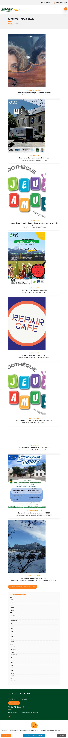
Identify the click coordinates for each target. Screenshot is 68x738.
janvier (12, 610)
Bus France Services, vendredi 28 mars (34, 158)
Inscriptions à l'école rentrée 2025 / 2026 (34, 513)
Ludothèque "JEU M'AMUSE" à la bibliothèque (34, 420)
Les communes (46, 2)
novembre (13, 618)
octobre (13, 652)
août (12, 623)
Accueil (10, 23)
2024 (11, 644)
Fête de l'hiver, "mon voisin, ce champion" (34, 448)
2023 (11, 678)
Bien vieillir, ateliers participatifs (34, 290)
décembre (13, 615)
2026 (11, 597)
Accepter (6, 735)
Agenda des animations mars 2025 (34, 578)
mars (12, 605)
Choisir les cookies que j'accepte (34, 735)
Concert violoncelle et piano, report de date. (34, 93)
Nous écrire (13, 703)
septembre (14, 620)
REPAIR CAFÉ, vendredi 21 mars (34, 355)
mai (12, 599)
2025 (11, 613)
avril (12, 602)
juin (12, 628)
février (12, 607)
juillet (12, 626)
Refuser (62, 735)
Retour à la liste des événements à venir (22, 586)
